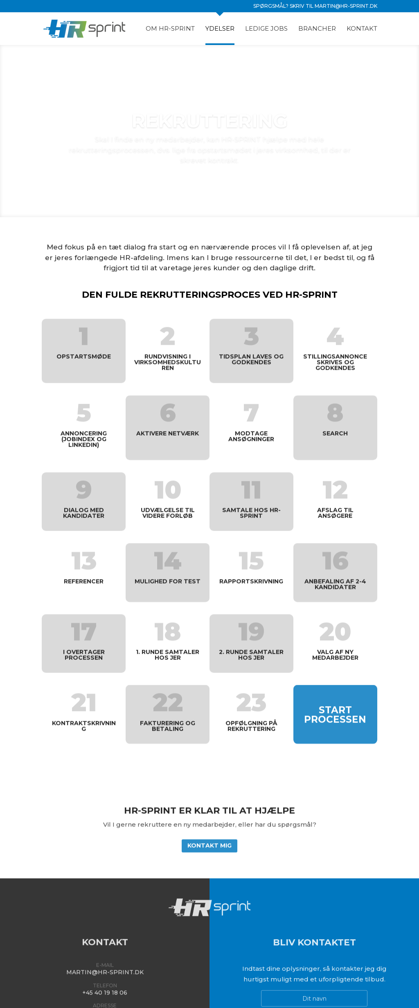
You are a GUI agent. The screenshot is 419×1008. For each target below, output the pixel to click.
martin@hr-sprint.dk (346, 6)
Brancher (317, 29)
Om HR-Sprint (170, 29)
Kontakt (362, 29)
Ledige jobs (266, 29)
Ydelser (219, 29)
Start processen (335, 708)
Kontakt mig (209, 840)
